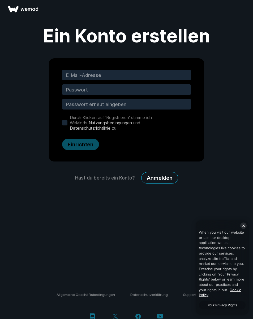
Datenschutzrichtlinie (90, 128)
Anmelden (160, 178)
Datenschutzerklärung (149, 294)
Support (189, 294)
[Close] (243, 225)
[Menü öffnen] (243, 9)
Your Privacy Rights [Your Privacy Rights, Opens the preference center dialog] (222, 305)
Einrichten (80, 144)
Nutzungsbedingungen (110, 122)
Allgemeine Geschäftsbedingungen (86, 294)
